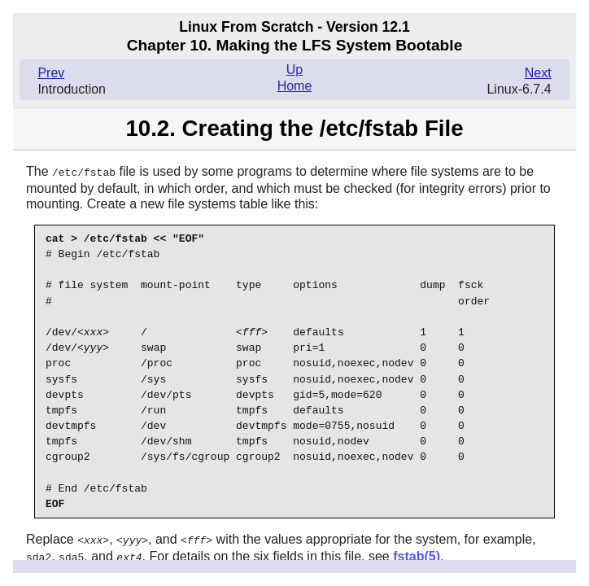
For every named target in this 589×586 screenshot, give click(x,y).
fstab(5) (416, 555)
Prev (50, 73)
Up (294, 70)
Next (538, 73)
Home (294, 86)
